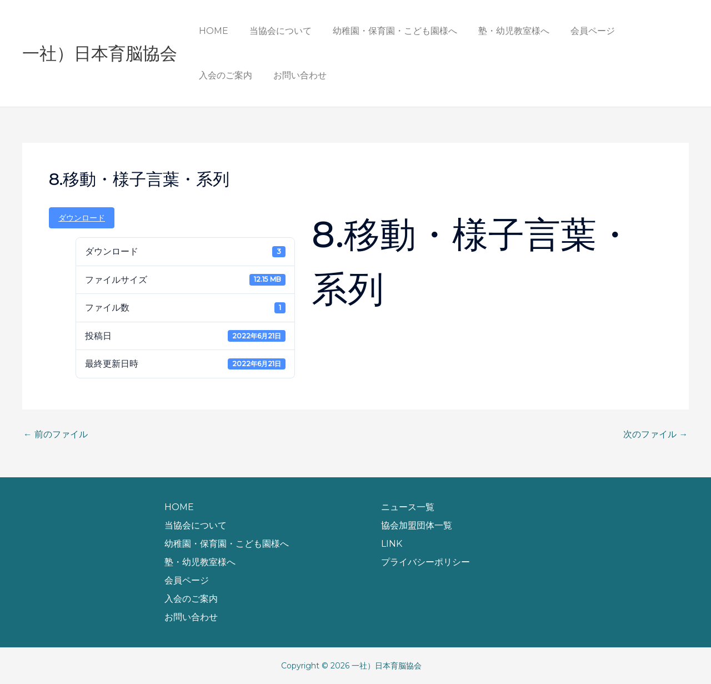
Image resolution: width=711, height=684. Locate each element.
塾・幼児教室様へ (502, 31)
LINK (391, 543)
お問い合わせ (224, 75)
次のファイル (655, 434)
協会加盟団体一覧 (416, 525)
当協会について (275, 31)
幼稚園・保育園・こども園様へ (386, 31)
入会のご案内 (644, 31)
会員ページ (577, 31)
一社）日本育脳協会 (99, 53)
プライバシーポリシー (425, 562)
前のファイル (55, 434)
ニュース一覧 (407, 507)
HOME (212, 31)
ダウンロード (81, 218)
